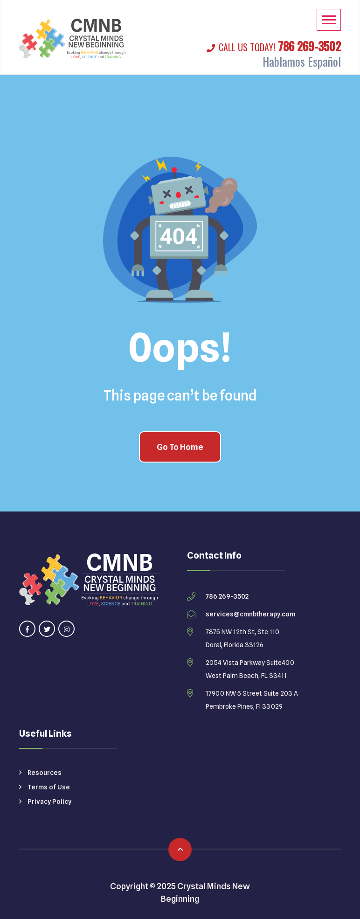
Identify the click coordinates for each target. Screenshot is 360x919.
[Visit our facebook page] (27, 629)
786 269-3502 (274, 46)
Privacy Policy (45, 801)
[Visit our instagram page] (66, 629)
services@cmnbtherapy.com (250, 614)
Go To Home (180, 447)
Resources (40, 772)
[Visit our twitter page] (47, 629)
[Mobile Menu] (329, 20)
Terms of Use (44, 787)
